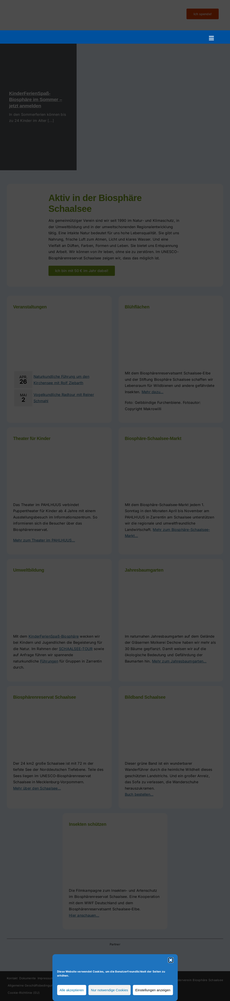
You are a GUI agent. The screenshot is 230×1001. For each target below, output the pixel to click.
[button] (170, 960)
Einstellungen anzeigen (152, 990)
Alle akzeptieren (72, 990)
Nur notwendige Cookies (109, 990)
